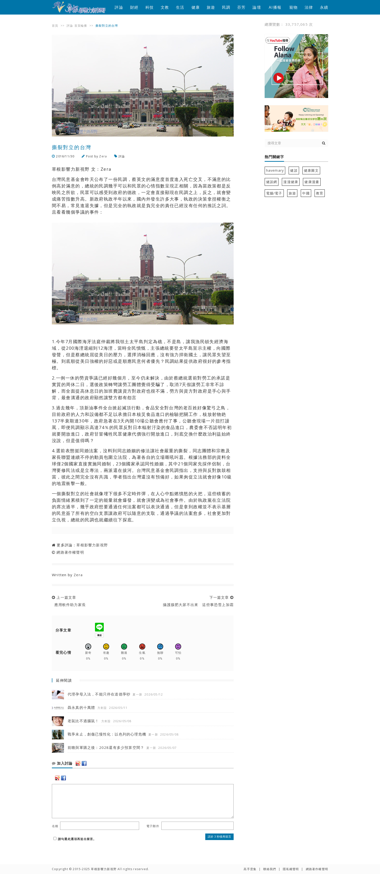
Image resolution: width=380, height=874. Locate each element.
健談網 (271, 181)
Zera (103, 156)
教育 (319, 193)
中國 (305, 193)
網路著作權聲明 (70, 552)
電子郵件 (152, 826)
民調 (226, 7)
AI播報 (275, 7)
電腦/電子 (274, 193)
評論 (119, 7)
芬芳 (241, 7)
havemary (275, 170)
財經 (134, 7)
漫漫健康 (290, 181)
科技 (149, 7)
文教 (165, 7)
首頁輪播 (80, 26)
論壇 (257, 7)
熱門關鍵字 (274, 157)
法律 (309, 7)
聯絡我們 (269, 869)
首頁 (55, 26)
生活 (180, 7)
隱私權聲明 (291, 869)
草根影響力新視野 (92, 544)
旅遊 (211, 7)
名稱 (55, 826)
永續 (324, 7)
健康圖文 (311, 170)
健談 (293, 170)
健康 (195, 7)
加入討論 (62, 763)
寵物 (293, 7)
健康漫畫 (311, 181)
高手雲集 (250, 869)
